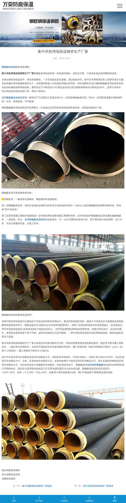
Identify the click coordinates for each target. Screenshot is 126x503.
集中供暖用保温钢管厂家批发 (37, 486)
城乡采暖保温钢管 (11, 470)
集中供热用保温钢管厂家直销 (98, 486)
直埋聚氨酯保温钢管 (35, 219)
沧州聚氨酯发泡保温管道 (14, 97)
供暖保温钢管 (8, 478)
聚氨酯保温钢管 (10, 67)
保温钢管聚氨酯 (95, 365)
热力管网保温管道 (11, 474)
